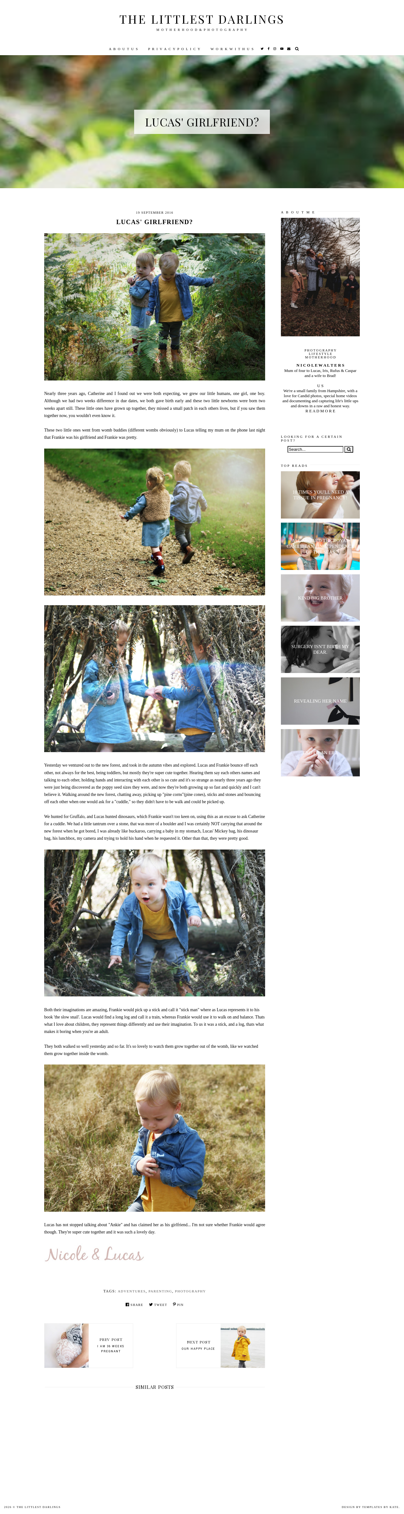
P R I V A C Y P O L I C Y (174, 49)
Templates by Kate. (381, 1507)
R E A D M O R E (320, 411)
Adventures (132, 1291)
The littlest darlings (202, 18)
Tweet (158, 1304)
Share (134, 1304)
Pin (178, 1304)
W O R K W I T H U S (232, 49)
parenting (160, 1291)
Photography (190, 1291)
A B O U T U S (123, 49)
